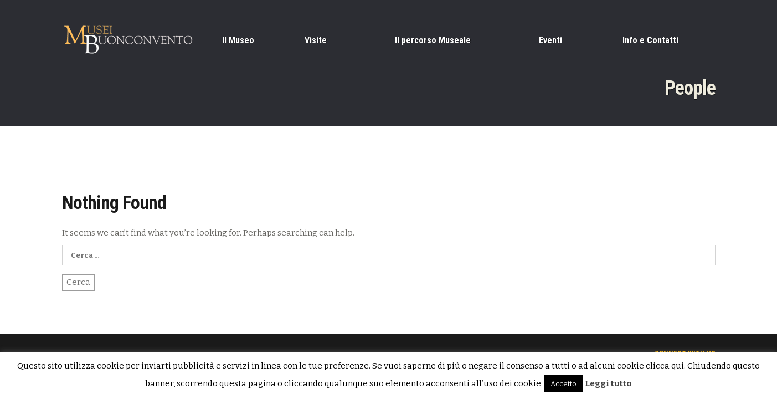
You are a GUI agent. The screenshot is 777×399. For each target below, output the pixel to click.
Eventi (550, 40)
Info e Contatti (650, 40)
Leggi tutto (608, 383)
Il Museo (238, 40)
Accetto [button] (563, 384)
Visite (316, 40)
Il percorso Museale (433, 40)
